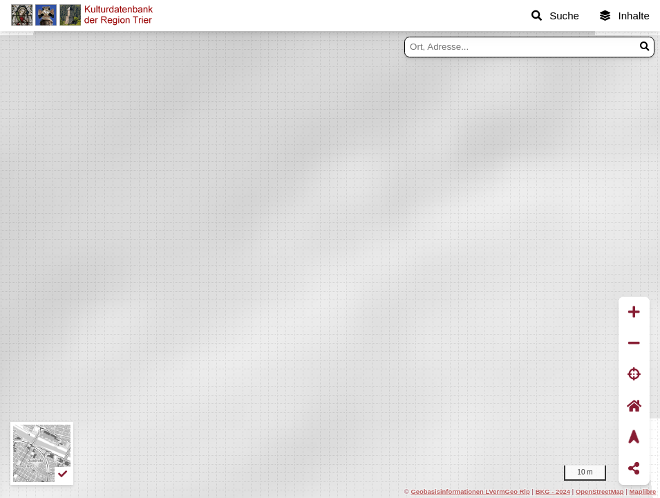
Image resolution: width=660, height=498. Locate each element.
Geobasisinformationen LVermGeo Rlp (470, 491)
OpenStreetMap (600, 491)
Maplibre (643, 491)
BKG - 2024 (553, 491)
